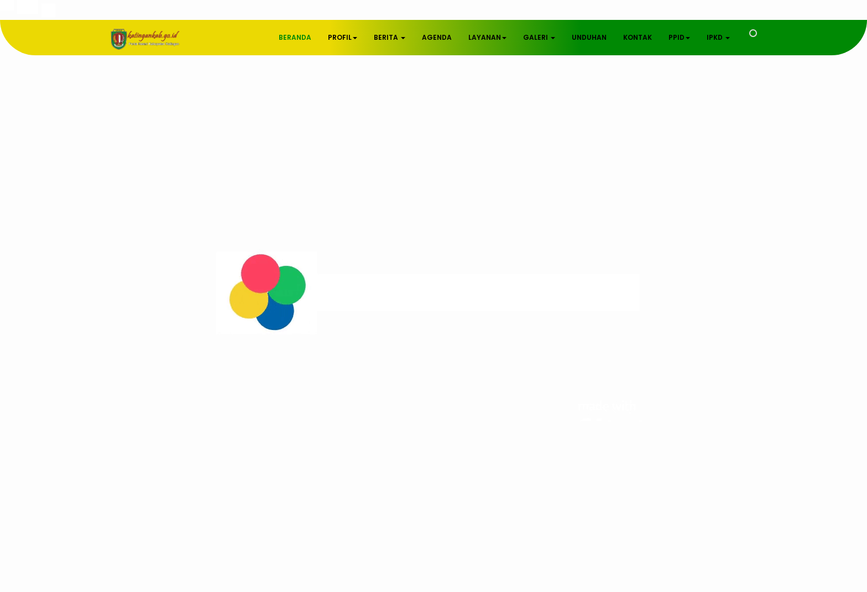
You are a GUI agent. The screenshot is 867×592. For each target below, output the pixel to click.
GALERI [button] (539, 37)
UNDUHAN (589, 37)
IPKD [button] (718, 37)
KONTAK (637, 37)
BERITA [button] (389, 37)
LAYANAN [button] (487, 37)
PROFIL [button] (342, 37)
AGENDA (437, 37)
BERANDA (295, 37)
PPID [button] (679, 37)
